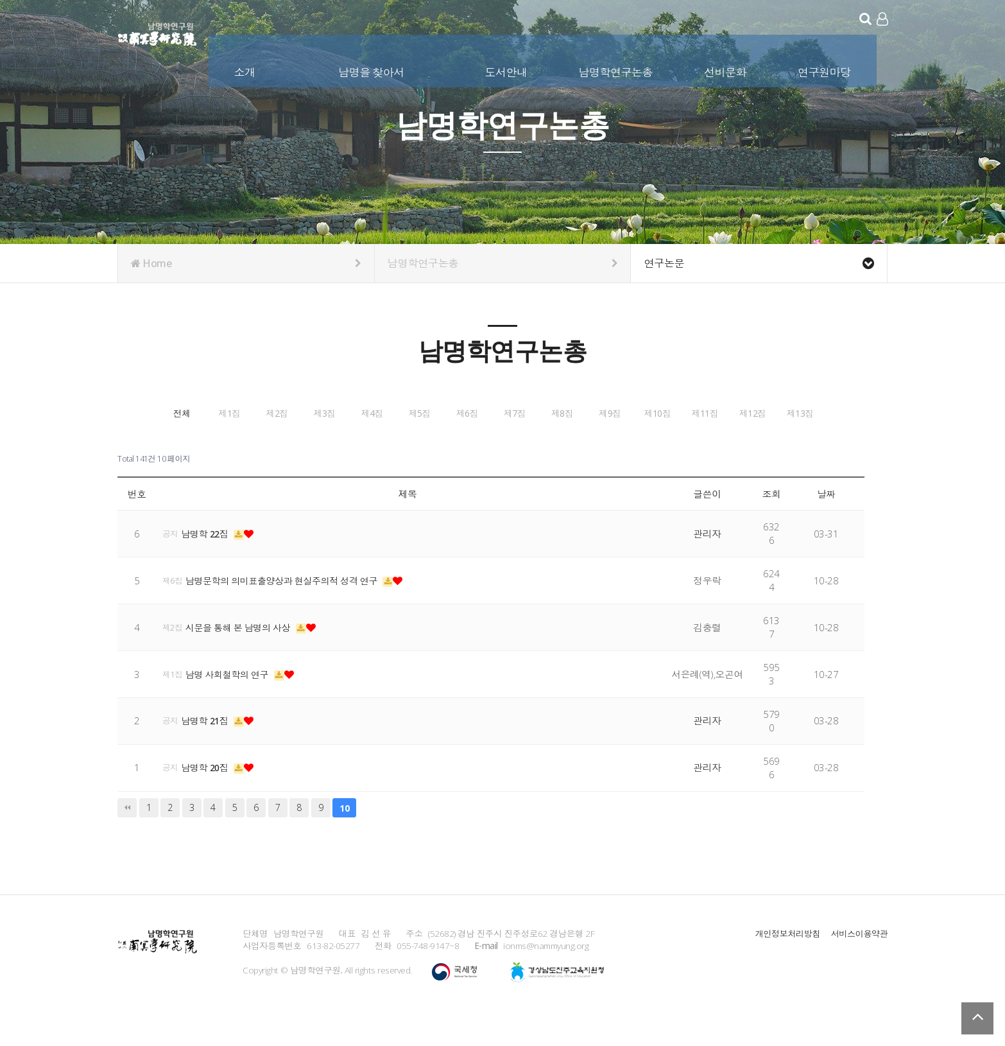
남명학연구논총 (617, 69)
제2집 (395, 412)
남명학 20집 (208, 797)
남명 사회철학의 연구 (232, 703)
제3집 (491, 412)
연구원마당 (825, 69)
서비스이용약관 (858, 963)
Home (246, 263)
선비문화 (726, 69)
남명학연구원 (157, 32)
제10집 (491, 445)
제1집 (300, 412)
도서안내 (507, 69)
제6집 (778, 412)
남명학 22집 (208, 563)
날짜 (826, 523)
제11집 (586, 445)
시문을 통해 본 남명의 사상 (243, 656)
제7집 (204, 445)
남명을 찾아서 (372, 69)
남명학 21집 (208, 750)
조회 (771, 523)
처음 (127, 837)
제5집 (682, 412)
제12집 (682, 445)
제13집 (778, 445)
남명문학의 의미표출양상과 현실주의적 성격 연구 (290, 610)
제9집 (395, 445)
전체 (203, 412)
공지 (170, 563)
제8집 (300, 445)
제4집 (586, 412)
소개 (246, 69)
